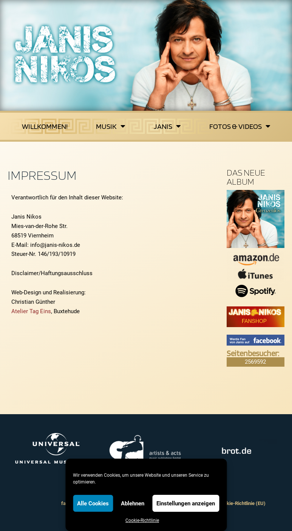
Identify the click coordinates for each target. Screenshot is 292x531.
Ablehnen (132, 503)
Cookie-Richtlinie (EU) (242, 503)
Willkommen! (45, 126)
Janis (167, 126)
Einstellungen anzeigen (185, 503)
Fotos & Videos (239, 126)
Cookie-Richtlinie (142, 520)
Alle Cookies (93, 503)
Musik (110, 126)
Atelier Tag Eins (31, 311)
